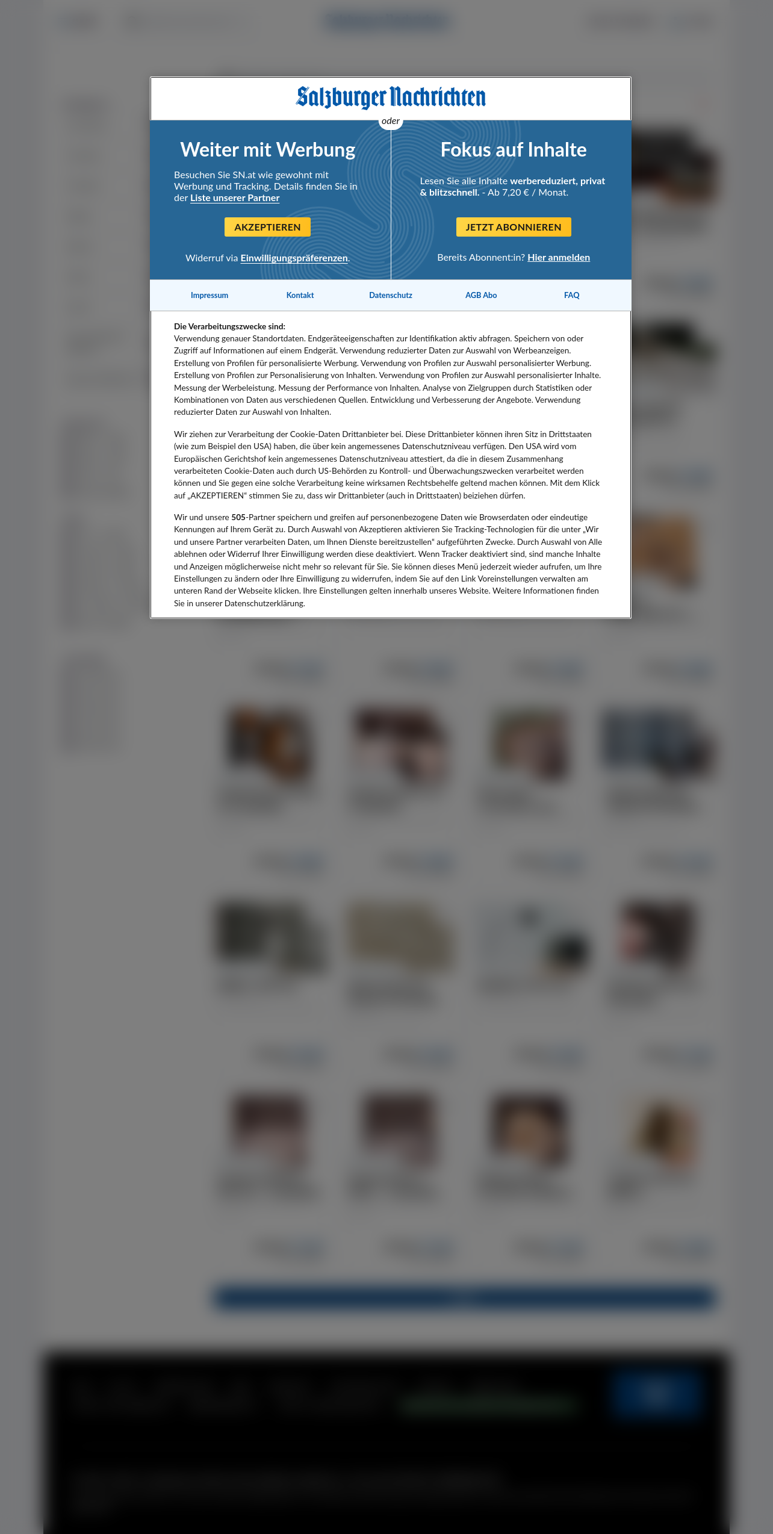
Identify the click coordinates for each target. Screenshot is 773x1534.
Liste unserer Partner (234, 197)
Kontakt (300, 295)
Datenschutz (390, 295)
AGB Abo (481, 295)
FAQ (571, 295)
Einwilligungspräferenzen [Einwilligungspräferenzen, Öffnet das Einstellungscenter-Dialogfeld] (294, 257)
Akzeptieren (267, 226)
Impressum (209, 295)
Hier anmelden (558, 256)
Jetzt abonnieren (514, 226)
